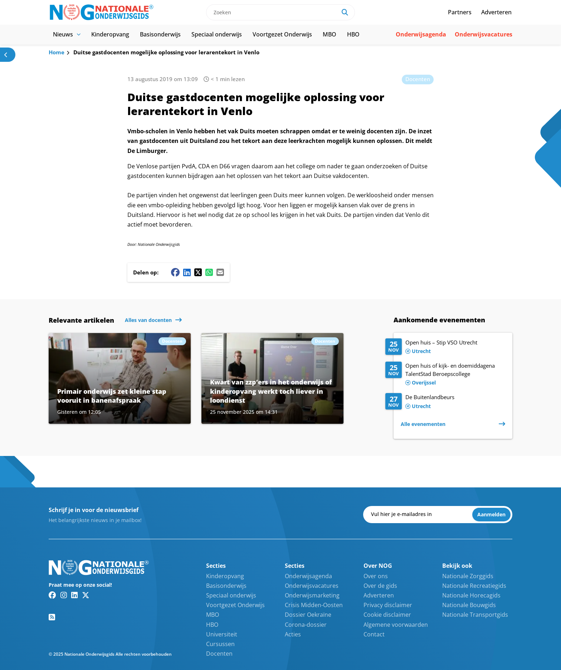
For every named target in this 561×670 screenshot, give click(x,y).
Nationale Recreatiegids (474, 586)
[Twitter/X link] (85, 595)
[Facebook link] (52, 595)
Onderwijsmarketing (312, 595)
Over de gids (380, 586)
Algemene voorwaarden (396, 625)
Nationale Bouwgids (469, 605)
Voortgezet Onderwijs (282, 34)
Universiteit (221, 634)
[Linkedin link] (74, 595)
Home (56, 52)
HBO (353, 34)
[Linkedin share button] (187, 272)
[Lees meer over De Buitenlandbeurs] (445, 402)
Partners (460, 12)
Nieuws (67, 34)
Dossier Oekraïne (308, 615)
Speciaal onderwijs (216, 34)
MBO (329, 34)
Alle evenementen (423, 424)
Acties (293, 634)
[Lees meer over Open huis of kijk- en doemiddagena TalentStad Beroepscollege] (445, 374)
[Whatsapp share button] (209, 272)
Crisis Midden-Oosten (314, 605)
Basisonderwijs (160, 34)
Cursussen (220, 644)
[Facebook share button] (175, 272)
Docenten (417, 79)
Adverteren (496, 12)
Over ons (376, 576)
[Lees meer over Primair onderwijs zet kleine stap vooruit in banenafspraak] (120, 378)
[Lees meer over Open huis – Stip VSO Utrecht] (445, 347)
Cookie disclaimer (387, 615)
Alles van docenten (148, 320)
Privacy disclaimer (388, 605)
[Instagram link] (63, 595)
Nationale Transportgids (475, 615)
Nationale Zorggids (467, 576)
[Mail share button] (220, 272)
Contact (374, 634)
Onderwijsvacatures (483, 34)
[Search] (345, 12)
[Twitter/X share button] (198, 272)
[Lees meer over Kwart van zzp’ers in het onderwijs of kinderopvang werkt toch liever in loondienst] (272, 378)
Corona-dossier (306, 625)
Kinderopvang (110, 34)
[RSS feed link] (52, 617)
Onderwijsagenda (421, 34)
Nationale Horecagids (471, 595)
